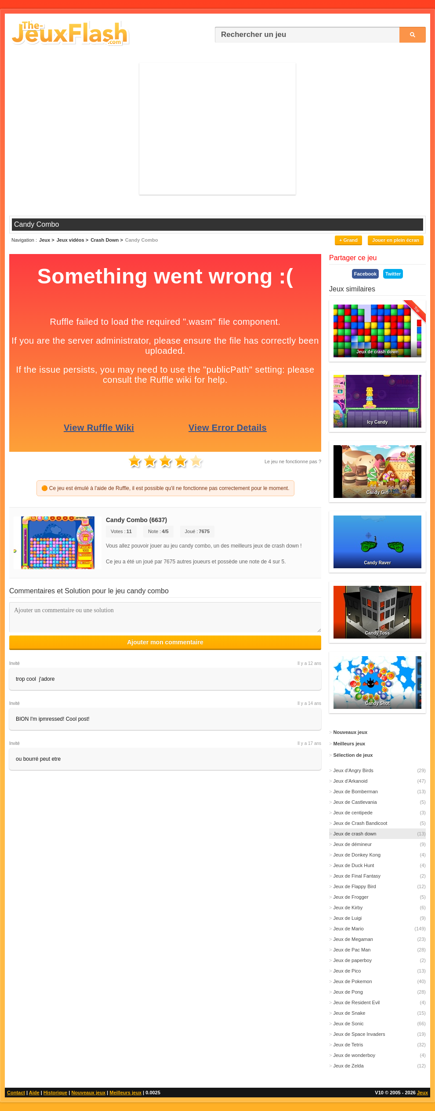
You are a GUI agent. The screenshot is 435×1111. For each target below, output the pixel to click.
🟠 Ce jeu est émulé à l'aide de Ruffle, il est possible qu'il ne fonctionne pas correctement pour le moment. (165, 488)
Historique (55, 1092)
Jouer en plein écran (395, 240)
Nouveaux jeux (88, 1092)
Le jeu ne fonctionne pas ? (293, 461)
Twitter (393, 273)
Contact (16, 1092)
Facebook (365, 273)
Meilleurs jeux (125, 1092)
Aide (34, 1092)
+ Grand (348, 240)
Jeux (422, 1092)
